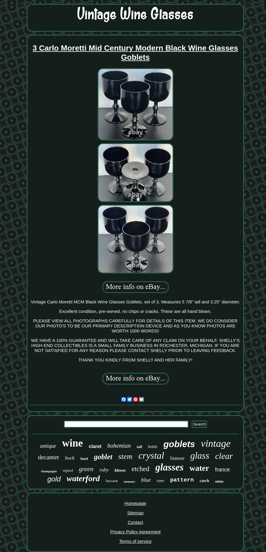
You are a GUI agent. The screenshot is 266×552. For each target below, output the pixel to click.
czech (204, 481)
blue (146, 480)
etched (140, 469)
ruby (104, 470)
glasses (169, 467)
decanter (48, 457)
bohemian (119, 445)
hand (84, 459)
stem (125, 456)
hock (69, 458)
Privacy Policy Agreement (135, 531)
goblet (103, 457)
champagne (49, 471)
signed (68, 470)
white (219, 481)
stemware (129, 481)
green (86, 469)
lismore (177, 458)
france (222, 470)
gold (53, 479)
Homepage (135, 503)
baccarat (112, 481)
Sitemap (135, 512)
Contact (135, 522)
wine (72, 443)
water (199, 468)
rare (160, 480)
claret (95, 446)
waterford (83, 478)
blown (120, 470)
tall (139, 446)
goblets (179, 444)
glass (199, 455)
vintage (216, 443)
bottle (152, 446)
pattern (182, 480)
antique (48, 446)
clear (224, 456)
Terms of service (135, 541)
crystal (151, 455)
